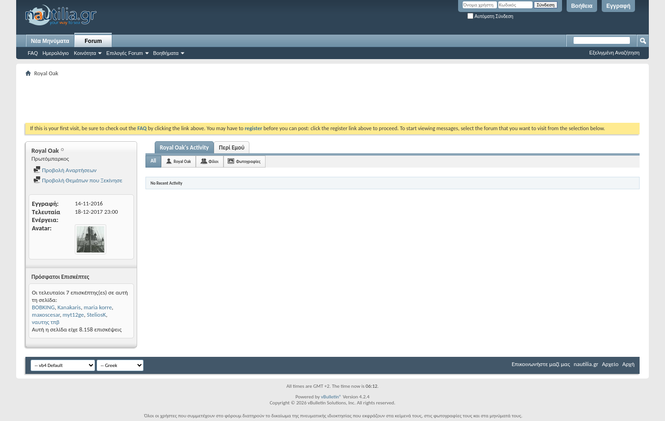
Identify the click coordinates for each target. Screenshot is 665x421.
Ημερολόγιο (55, 53)
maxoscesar (46, 314)
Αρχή (628, 364)
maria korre (98, 307)
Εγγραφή (618, 6)
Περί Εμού (231, 147)
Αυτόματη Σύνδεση (490, 16)
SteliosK (96, 314)
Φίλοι (213, 161)
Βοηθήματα (166, 53)
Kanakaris (69, 307)
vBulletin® (331, 397)
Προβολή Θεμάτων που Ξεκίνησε (77, 180)
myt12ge (73, 314)
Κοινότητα (85, 53)
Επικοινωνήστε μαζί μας (541, 364)
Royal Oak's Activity (184, 147)
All (153, 161)
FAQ (33, 53)
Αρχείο (610, 364)
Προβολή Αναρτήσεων (65, 170)
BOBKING (43, 307)
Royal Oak (182, 161)
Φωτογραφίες (248, 161)
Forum (93, 41)
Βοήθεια (581, 6)
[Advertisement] (193, 99)
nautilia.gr (586, 364)
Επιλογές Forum (124, 53)
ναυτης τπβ (46, 322)
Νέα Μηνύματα (50, 41)
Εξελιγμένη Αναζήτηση (614, 52)
